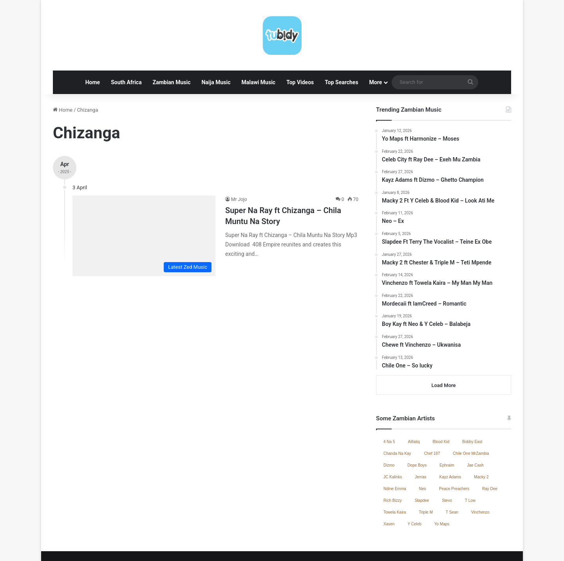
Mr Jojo (239, 168)
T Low (470, 469)
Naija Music (215, 51)
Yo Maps (442, 493)
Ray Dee (489, 458)
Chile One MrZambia (471, 422)
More (375, 51)
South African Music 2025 (480, 547)
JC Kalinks (392, 446)
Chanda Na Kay (397, 422)
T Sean (452, 481)
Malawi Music (258, 51)
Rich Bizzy (392, 469)
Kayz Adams (450, 446)
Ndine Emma (394, 458)
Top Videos (300, 51)
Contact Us (433, 547)
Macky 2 (481, 446)
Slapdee (422, 469)
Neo (422, 458)
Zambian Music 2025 (391, 547)
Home (92, 51)
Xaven (388, 493)
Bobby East (472, 411)
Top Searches (341, 51)
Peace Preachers (454, 458)
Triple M (426, 481)
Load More (443, 354)
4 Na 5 (389, 411)
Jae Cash (475, 434)
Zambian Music (172, 51)
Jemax (420, 446)
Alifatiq (413, 411)
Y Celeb (414, 493)
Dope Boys (417, 434)
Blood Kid (441, 411)
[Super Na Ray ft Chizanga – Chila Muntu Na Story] (143, 205)
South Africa (126, 51)
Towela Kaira (394, 481)
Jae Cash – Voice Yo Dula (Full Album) (319, 547)
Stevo (447, 469)
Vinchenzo (480, 481)
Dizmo (388, 434)
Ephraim (446, 434)
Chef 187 (432, 422)
